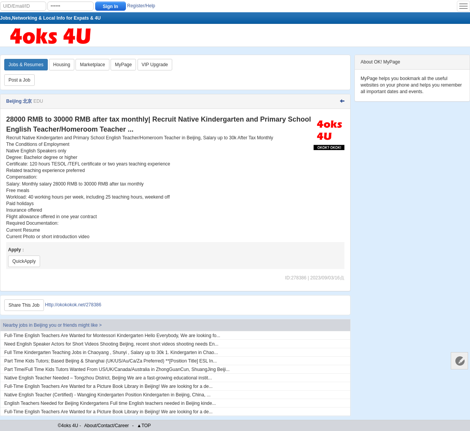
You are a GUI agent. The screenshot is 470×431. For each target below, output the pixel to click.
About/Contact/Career (106, 425)
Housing (61, 64)
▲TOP (144, 425)
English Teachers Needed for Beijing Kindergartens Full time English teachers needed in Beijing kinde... (110, 403)
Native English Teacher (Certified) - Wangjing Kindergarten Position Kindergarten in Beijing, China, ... (107, 395)
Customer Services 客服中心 (459, 360)
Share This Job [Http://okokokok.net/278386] (24, 305)
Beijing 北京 (19, 101)
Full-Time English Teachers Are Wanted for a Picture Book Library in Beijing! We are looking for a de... (108, 386)
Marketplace (92, 64)
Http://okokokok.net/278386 (73, 304)
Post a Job (19, 80)
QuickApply (24, 261)
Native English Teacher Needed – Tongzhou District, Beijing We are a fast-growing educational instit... (108, 378)
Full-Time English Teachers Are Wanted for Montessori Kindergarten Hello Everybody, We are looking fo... (112, 335)
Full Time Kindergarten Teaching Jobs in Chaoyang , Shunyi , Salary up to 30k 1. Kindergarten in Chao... (111, 352)
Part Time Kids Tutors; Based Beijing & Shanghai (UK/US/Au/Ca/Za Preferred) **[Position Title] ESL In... (110, 361)
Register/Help (141, 5)
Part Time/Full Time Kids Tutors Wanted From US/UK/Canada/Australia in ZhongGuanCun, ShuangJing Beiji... (117, 369)
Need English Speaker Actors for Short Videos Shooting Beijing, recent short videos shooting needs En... (111, 344)
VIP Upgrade (155, 64)
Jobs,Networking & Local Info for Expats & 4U (50, 18)
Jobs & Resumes (26, 64)
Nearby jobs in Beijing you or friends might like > (52, 325)
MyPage (123, 64)
